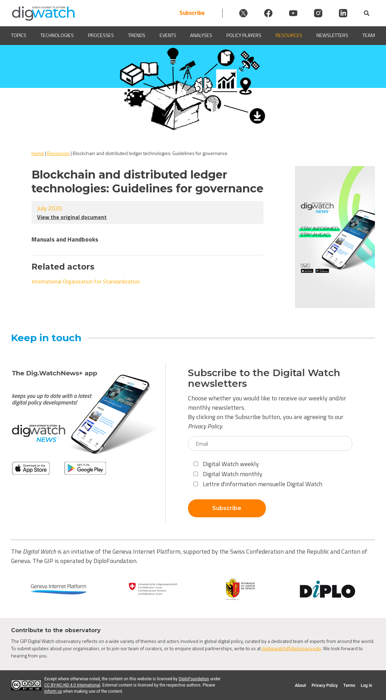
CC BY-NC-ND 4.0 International (72, 685)
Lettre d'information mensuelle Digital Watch (258, 484)
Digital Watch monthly (228, 474)
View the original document (72, 217)
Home (38, 153)
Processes (101, 35)
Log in (366, 685)
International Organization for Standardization (86, 281)
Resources (289, 35)
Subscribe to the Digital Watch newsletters (264, 378)
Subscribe (192, 13)
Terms (349, 685)
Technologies (57, 35)
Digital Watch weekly (226, 464)
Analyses (201, 35)
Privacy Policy (205, 426)
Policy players (243, 35)
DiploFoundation (194, 679)
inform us (53, 691)
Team (368, 35)
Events (168, 35)
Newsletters (332, 35)
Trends (136, 35)
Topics (18, 35)
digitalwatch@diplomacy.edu (291, 648)
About (300, 685)
